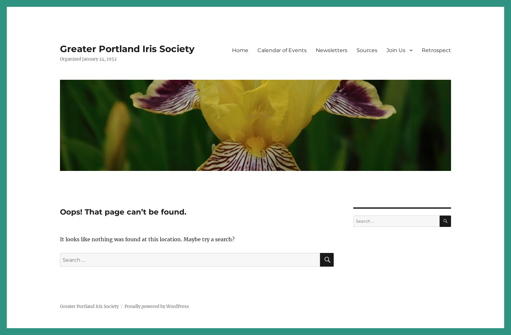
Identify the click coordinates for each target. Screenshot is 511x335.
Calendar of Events (282, 50)
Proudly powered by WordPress (156, 306)
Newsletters (331, 50)
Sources (367, 50)
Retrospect (436, 50)
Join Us (396, 50)
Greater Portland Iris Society (127, 48)
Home (240, 50)
